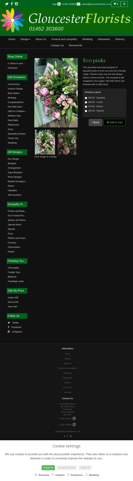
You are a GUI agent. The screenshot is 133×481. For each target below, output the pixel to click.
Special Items (14, 224)
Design (25, 39)
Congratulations (16, 102)
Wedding (87, 39)
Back (95, 122)
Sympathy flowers (17, 133)
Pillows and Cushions (18, 238)
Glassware (104, 39)
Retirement (13, 124)
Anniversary (14, 84)
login (54, 4)
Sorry (10, 129)
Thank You (13, 138)
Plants (11, 186)
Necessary (42, 475)
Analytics (58, 475)
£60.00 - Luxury (94, 102)
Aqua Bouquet (15, 172)
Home (11, 39)
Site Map (67, 392)
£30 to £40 (13, 302)
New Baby (13, 120)
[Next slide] (73, 141)
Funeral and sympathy (64, 39)
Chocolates (13, 267)
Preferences (75, 475)
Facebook (14, 327)
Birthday (12, 97)
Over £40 (12, 306)
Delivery (120, 39)
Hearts (11, 251)
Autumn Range (15, 88)
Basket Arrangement (18, 181)
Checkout (12, 68)
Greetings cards (16, 281)
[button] (45, 142)
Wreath (11, 229)
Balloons (12, 276)
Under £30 (13, 297)
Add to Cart (115, 122)
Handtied (12, 190)
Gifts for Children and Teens (22, 111)
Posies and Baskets (18, 211)
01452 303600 (67, 419)
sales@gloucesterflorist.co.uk (67, 431)
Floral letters (14, 247)
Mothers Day (14, 115)
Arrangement (14, 168)
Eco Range (13, 159)
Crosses (12, 242)
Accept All (48, 467)
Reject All (85, 467)
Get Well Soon (15, 106)
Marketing (92, 475)
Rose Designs (15, 177)
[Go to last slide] (39, 141)
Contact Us (57, 45)
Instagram (15, 331)
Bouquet (12, 163)
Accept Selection (66, 467)
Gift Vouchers (14, 195)
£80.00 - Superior (94, 111)
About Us (41, 39)
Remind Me (75, 45)
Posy (10, 233)
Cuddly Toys (14, 272)
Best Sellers (14, 93)
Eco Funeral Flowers (18, 215)
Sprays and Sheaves (18, 220)
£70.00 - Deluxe (94, 106)
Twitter (13, 322)
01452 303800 (67, 425)
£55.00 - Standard (95, 98)
